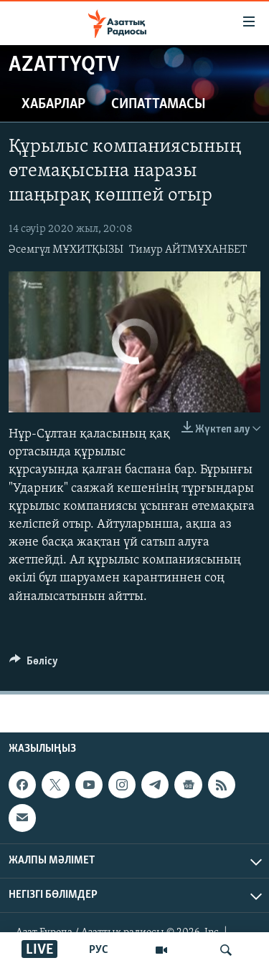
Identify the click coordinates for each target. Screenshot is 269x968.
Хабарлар (53, 104)
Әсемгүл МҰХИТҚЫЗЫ (66, 250)
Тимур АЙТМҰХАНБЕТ (188, 250)
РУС (98, 950)
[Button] (33, 664)
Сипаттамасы (158, 104)
